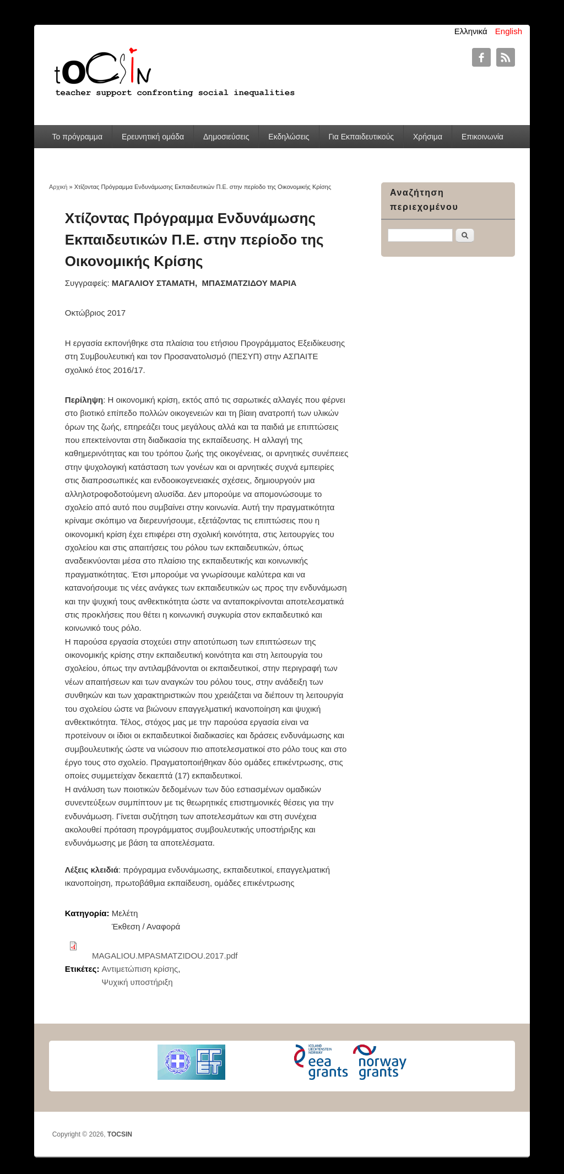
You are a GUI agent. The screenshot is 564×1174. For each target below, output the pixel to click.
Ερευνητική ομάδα (153, 136)
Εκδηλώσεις (288, 136)
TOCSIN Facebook (481, 57)
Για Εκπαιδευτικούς (361, 136)
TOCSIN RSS (505, 57)
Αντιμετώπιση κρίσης (140, 968)
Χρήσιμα (427, 136)
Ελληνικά (470, 31)
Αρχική (58, 186)
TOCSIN (119, 1134)
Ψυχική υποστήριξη (137, 982)
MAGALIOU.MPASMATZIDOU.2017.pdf (165, 955)
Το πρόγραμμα (77, 136)
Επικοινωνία (482, 136)
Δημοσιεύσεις (226, 136)
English (508, 31)
